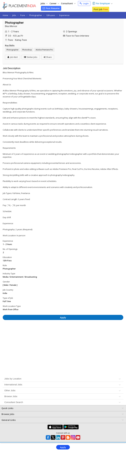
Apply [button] (63, 317)
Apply (63, 447)
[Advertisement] (63, 330)
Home (5, 15)
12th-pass (50, 15)
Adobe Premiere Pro (44, 50)
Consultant (68, 3)
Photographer (35, 15)
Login (84, 3)
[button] (47, 57)
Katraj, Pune (21, 40)
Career (54, 3)
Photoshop (27, 50)
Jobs (44, 3)
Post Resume (51, 8)
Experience (64, 15)
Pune (22, 15)
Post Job (101, 9)
